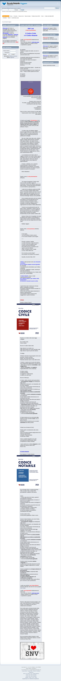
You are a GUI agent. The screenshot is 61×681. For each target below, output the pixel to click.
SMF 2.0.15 (25, 673)
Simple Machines (36, 673)
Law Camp (22, 588)
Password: (7, 52)
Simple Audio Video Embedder (31, 674)
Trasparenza (31, 672)
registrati (18, 8)
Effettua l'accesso (10, 8)
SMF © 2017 (30, 673)
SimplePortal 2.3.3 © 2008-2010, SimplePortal (30, 678)
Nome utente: (6, 50)
